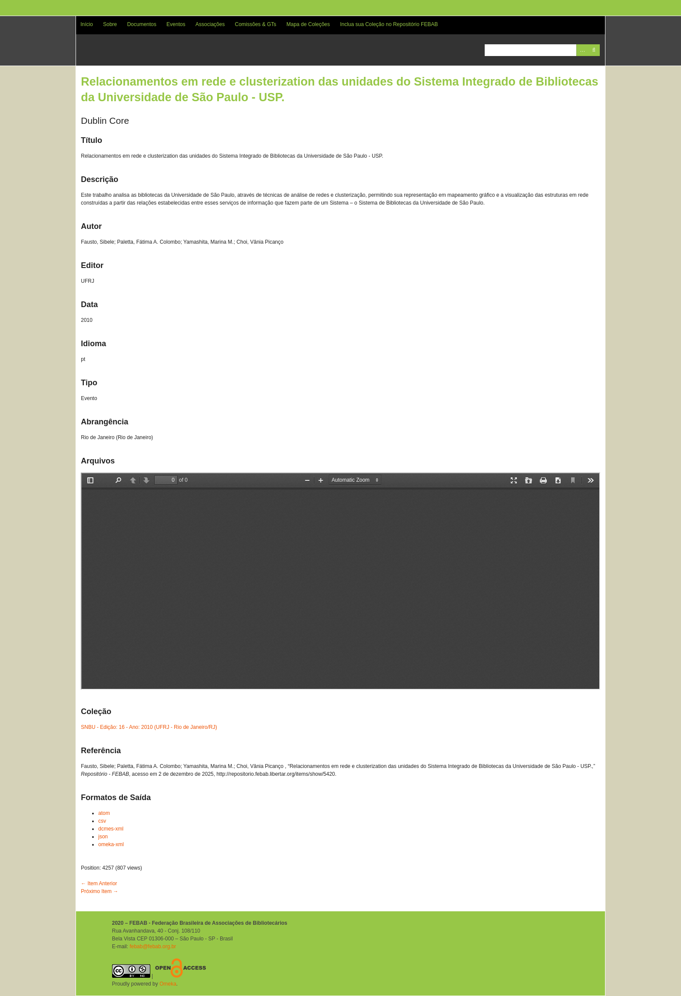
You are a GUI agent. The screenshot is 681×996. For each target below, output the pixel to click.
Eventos (175, 24)
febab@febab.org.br (152, 946)
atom (104, 813)
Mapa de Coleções (308, 24)
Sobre (110, 24)
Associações (210, 24)
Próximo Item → (99, 891)
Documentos (141, 24)
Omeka (167, 984)
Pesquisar (594, 50)
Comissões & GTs (255, 24)
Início (86, 24)
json (103, 837)
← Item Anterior (99, 883)
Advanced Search (582, 50)
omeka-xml (111, 844)
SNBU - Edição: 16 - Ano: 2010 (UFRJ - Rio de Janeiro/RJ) (149, 727)
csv (102, 821)
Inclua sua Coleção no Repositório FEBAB (389, 24)
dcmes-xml (110, 829)
